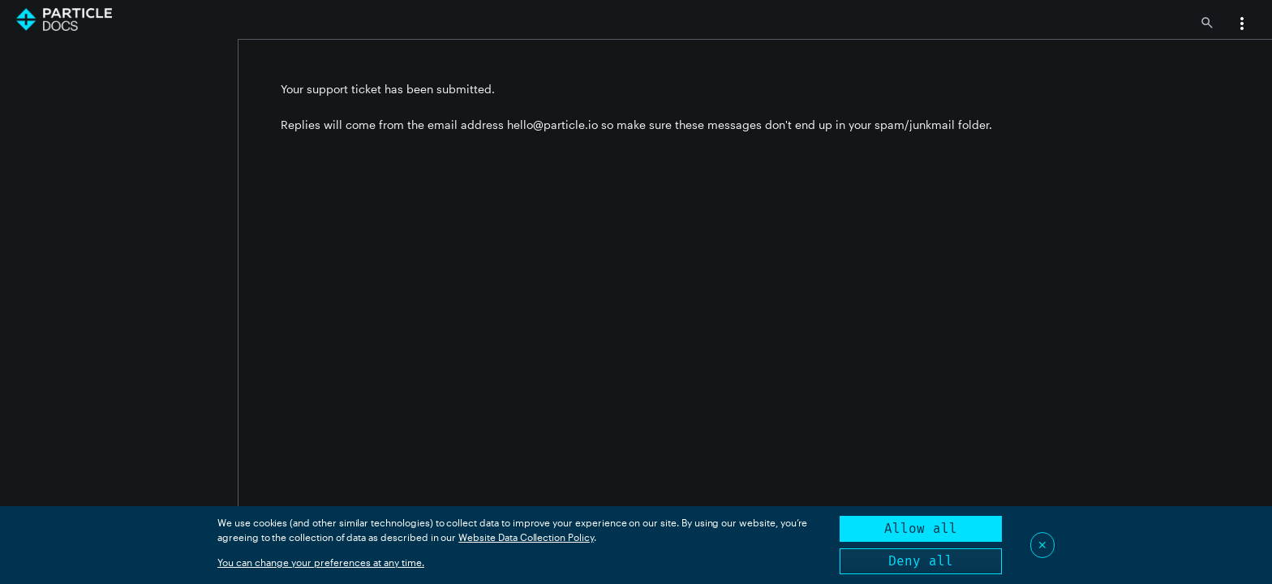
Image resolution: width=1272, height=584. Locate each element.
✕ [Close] (1042, 544)
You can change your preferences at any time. (320, 562)
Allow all (920, 528)
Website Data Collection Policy (526, 537)
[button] (1242, 25)
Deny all (920, 561)
